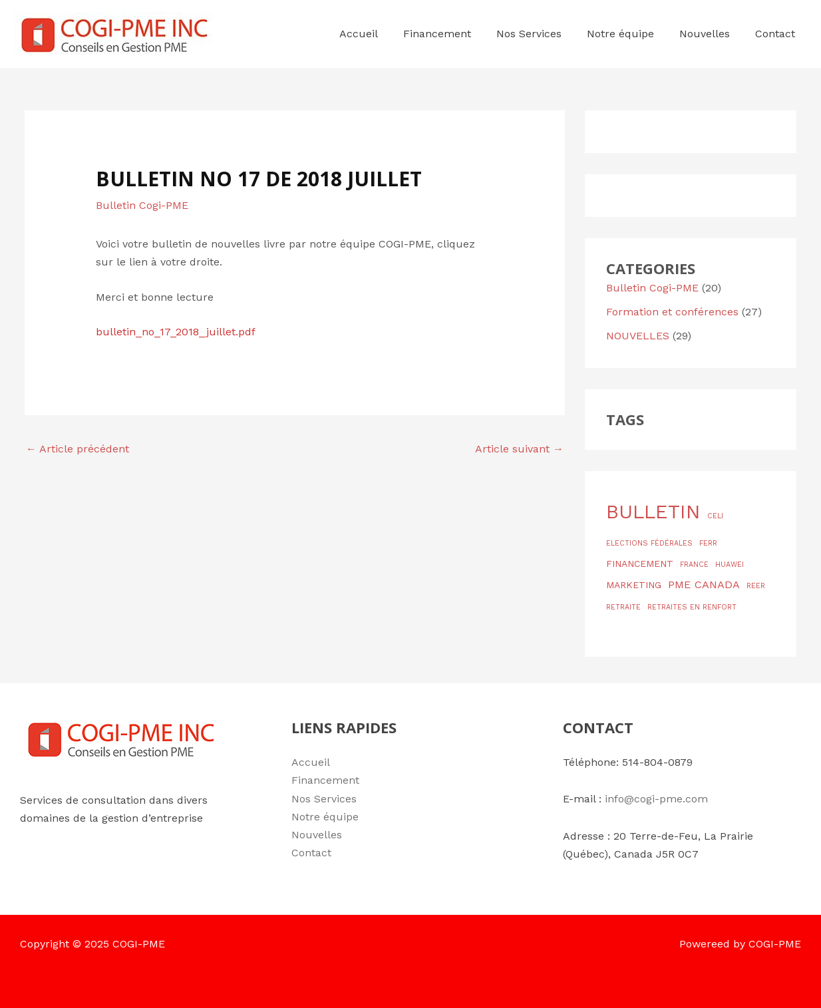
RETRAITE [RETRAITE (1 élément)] (623, 607)
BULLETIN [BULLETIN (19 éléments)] (653, 511)
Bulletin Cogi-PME (142, 205)
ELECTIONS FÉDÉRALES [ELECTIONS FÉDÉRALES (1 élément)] (649, 543)
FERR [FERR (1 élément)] (708, 543)
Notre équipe (325, 816)
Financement (325, 780)
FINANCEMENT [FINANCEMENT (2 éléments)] (639, 563)
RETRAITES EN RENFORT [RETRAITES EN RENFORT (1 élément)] (692, 607)
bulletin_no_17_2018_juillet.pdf (175, 331)
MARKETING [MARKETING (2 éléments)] (633, 585)
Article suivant (519, 448)
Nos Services (324, 798)
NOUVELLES (637, 335)
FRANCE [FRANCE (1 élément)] (694, 564)
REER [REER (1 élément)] (755, 586)
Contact (311, 852)
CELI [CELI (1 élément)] (715, 516)
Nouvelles (316, 834)
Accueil (310, 762)
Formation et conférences (672, 311)
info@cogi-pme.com (656, 798)
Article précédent (77, 448)
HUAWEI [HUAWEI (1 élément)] (729, 564)
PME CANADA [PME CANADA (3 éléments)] (704, 584)
